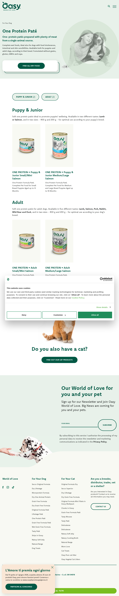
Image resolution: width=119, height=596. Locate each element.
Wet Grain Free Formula (41, 527)
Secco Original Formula (41, 484)
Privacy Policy (100, 441)
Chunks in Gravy (67, 508)
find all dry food (31, 66)
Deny (24, 315)
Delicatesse (65, 525)
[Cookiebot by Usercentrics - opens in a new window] (101, 279)
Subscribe (107, 425)
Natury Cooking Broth (69, 538)
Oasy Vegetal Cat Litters (70, 559)
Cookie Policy (78, 298)
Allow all (95, 315)
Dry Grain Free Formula (41, 505)
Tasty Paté (36, 531)
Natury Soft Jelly (38, 540)
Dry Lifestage (37, 488)
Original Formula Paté (40, 510)
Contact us (101, 506)
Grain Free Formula (39, 501)
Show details (102, 307)
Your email (65, 423)
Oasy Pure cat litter (68, 555)
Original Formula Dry (69, 484)
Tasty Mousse (66, 517)
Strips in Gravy (37, 535)
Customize (59, 315)
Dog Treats (36, 548)
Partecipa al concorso (21, 587)
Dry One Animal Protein (41, 497)
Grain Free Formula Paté (41, 523)
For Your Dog (39, 478)
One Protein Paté (38, 518)
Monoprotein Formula (40, 493)
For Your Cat (68, 478)
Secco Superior (67, 488)
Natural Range (37, 544)
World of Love (10, 478)
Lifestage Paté (37, 514)
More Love (65, 546)
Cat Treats (65, 551)
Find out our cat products (59, 360)
